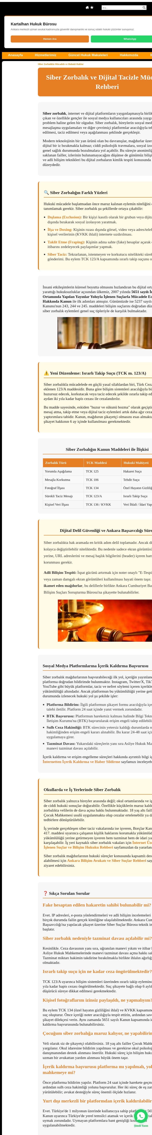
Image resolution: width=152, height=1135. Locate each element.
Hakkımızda (129, 55)
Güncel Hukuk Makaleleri (88, 55)
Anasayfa (15, 55)
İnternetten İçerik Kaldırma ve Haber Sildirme (81, 761)
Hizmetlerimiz (45, 55)
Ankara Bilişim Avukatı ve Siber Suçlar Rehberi (106, 860)
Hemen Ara (49, 38)
